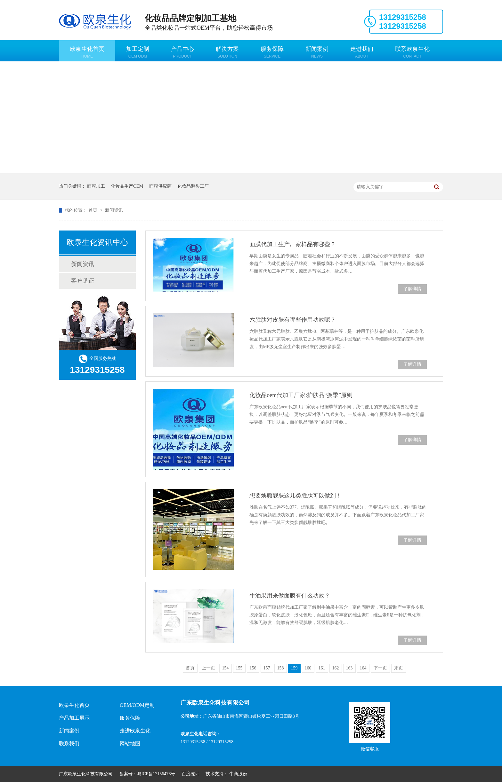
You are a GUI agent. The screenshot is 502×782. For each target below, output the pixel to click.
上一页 (208, 668)
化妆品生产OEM (127, 186)
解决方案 (227, 52)
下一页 (380, 668)
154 (225, 668)
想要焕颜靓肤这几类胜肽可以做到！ (295, 495)
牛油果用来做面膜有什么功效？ (289, 595)
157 (266, 668)
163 (349, 668)
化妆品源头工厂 (193, 186)
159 (294, 668)
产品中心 (182, 52)
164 (363, 668)
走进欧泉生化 (135, 730)
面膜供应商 (160, 186)
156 (253, 668)
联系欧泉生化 (412, 52)
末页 (398, 668)
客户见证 (82, 281)
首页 (93, 210)
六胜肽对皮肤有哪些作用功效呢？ (292, 320)
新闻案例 (316, 52)
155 (239, 668)
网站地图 (130, 743)
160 (308, 668)
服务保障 (272, 52)
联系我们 (69, 743)
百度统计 (190, 773)
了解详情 (412, 288)
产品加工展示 (74, 718)
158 (280, 668)
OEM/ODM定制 (137, 705)
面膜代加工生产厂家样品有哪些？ (292, 244)
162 (335, 668)
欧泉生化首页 (87, 52)
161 (322, 668)
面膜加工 (96, 186)
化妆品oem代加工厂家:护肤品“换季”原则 (300, 395)
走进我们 (361, 52)
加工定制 (137, 52)
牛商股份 (238, 773)
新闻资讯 (114, 210)
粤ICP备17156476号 (156, 773)
